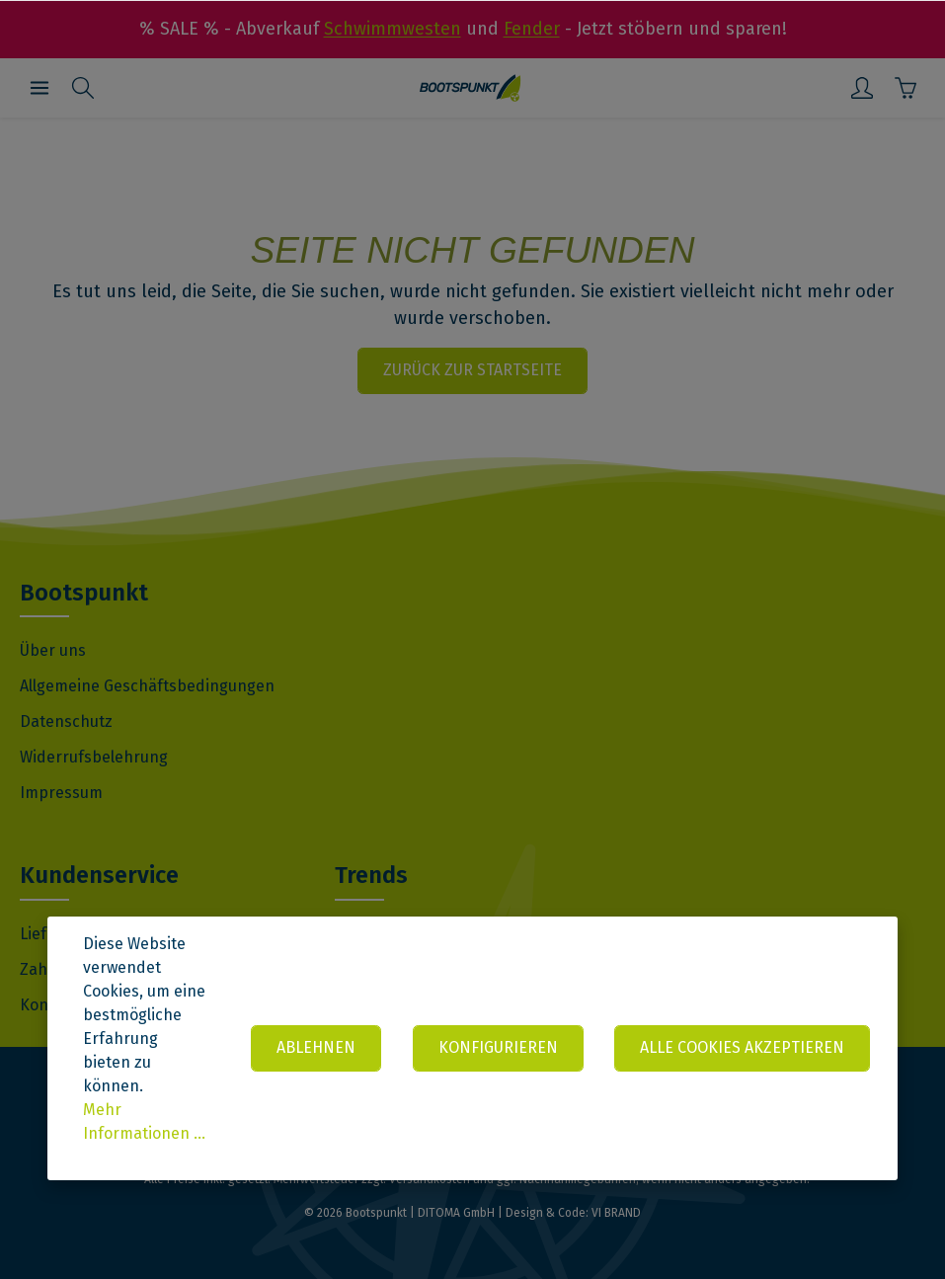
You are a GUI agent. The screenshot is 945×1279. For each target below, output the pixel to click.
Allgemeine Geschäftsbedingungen (147, 686)
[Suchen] (83, 88)
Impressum (61, 792)
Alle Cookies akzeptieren (742, 1047)
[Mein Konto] (862, 88)
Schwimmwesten (392, 29)
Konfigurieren (497, 1047)
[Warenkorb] (905, 88)
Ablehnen (315, 1047)
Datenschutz (66, 721)
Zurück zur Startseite (472, 369)
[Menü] (39, 88)
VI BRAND (616, 1213)
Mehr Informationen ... (144, 1121)
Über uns (53, 650)
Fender (532, 29)
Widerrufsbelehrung (94, 757)
